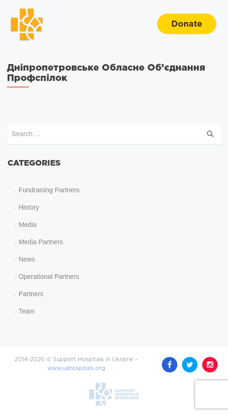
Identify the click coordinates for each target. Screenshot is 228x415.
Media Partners (41, 242)
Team (27, 311)
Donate (186, 24)
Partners (31, 294)
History (29, 207)
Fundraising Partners (49, 190)
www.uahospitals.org (76, 346)
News (27, 259)
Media (28, 224)
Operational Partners (49, 276)
